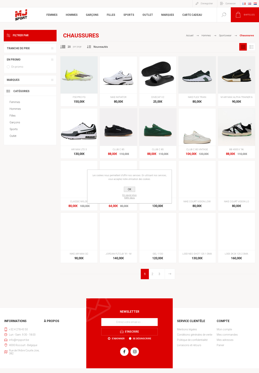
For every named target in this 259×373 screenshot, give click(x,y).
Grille (243, 47)
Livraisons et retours (189, 345)
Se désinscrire (142, 338)
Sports (14, 129)
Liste (251, 47)
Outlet (13, 135)
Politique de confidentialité (192, 339)
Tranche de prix (18, 48)
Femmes (15, 102)
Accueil (189, 35)
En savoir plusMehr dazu (129, 196)
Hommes (15, 108)
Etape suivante (170, 274)
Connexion (230, 3)
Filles (13, 115)
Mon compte (224, 329)
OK (129, 189)
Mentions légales (187, 329)
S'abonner (118, 338)
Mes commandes (227, 334)
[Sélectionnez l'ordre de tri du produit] (101, 47)
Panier (220, 345)
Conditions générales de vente (194, 334)
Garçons (15, 122)
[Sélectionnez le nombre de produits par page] (66, 47)
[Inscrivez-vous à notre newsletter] (129, 322)
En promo (13, 59)
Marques (13, 79)
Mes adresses (225, 339)
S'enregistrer (207, 3)
